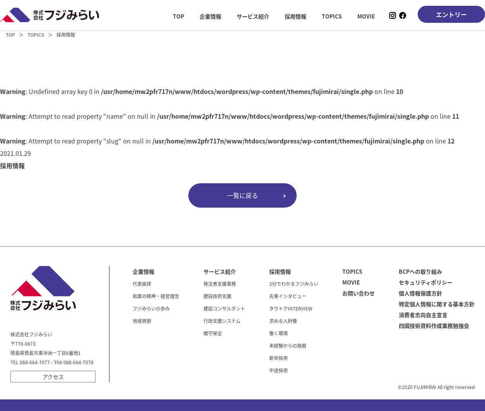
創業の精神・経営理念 (156, 296)
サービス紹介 (253, 16)
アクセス (53, 376)
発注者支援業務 (219, 283)
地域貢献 (142, 320)
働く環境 (278, 333)
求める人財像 (283, 320)
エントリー (451, 14)
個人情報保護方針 (420, 293)
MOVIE (366, 16)
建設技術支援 (217, 296)
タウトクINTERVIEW (291, 308)
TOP (178, 16)
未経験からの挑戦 (287, 345)
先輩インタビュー (287, 296)
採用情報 (295, 16)
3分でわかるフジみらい (293, 283)
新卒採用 (278, 358)
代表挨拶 (142, 283)
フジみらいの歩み (151, 308)
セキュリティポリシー (426, 282)
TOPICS (332, 16)
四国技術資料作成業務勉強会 (434, 325)
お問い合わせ (358, 293)
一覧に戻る (242, 195)
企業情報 (210, 16)
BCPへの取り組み (420, 271)
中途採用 (278, 370)
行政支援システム (222, 320)
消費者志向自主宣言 (423, 315)
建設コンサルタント (224, 308)
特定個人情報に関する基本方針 (437, 304)
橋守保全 (212, 333)
